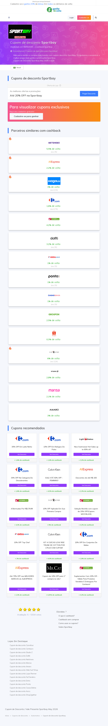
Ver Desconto (22, 454)
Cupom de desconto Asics (20, 691)
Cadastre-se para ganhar (26, 116)
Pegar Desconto (89, 94)
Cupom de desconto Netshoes (22, 659)
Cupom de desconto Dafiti (20, 656)
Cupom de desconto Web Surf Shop (24, 670)
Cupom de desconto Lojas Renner (23, 674)
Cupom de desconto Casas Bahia (23, 688)
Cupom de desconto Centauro (21, 649)
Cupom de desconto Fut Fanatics (22, 677)
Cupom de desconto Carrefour (22, 645)
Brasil (17, 67)
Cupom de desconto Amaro (20, 666)
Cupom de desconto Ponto (20, 684)
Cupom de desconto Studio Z (21, 652)
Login (72, 18)
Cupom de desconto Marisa (20, 663)
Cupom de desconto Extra (20, 681)
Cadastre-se (84, 18)
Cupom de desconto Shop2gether (23, 695)
